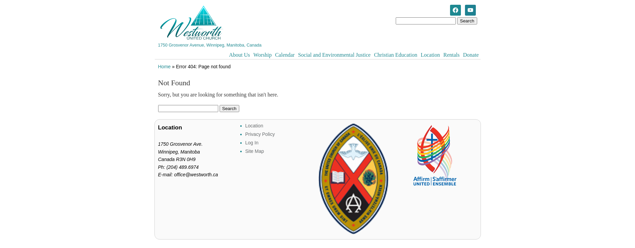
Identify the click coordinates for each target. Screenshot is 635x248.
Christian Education (395, 55)
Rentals (451, 55)
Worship (263, 55)
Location (430, 55)
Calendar (285, 55)
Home (164, 66)
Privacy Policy (260, 134)
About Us (239, 55)
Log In (252, 142)
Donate (471, 55)
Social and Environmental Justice (334, 55)
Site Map (254, 151)
